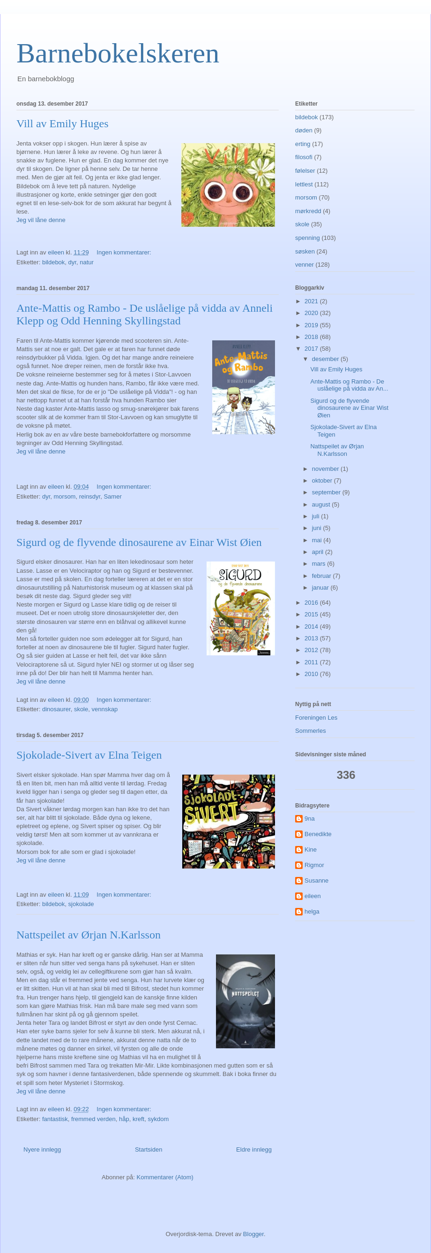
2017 (312, 348)
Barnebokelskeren (117, 53)
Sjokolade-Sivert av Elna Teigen (89, 755)
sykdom (158, 1118)
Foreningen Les (316, 717)
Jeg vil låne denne (41, 219)
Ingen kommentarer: (125, 252)
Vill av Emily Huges (62, 123)
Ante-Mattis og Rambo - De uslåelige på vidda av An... (349, 385)
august (322, 504)
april (318, 551)
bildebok (53, 262)
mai (318, 540)
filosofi (303, 157)
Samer (112, 496)
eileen (313, 895)
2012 (312, 649)
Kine (311, 849)
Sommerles (310, 730)
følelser (305, 170)
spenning (307, 237)
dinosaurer (56, 709)
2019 (312, 325)
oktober (323, 480)
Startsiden (149, 1149)
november (326, 468)
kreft (138, 1118)
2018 (312, 336)
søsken (305, 251)
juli (316, 516)
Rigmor (314, 865)
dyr (72, 262)
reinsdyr (90, 496)
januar (321, 587)
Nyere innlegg (42, 1149)
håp (124, 1118)
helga (312, 911)
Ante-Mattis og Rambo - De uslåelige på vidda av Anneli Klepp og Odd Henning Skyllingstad (144, 314)
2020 (312, 312)
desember (326, 358)
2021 (312, 301)
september (327, 492)
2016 (312, 602)
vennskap (104, 709)
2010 (312, 673)
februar (322, 575)
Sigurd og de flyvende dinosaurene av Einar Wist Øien (139, 542)
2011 (312, 662)
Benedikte (318, 834)
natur (87, 262)
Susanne (316, 880)
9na (310, 818)
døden (303, 130)
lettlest (304, 184)
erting (303, 143)
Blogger (253, 1234)
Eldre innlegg (254, 1149)
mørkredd (308, 211)
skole (81, 709)
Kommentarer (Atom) (165, 1177)
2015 (312, 614)
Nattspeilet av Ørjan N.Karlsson (88, 935)
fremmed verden (93, 1118)
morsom (65, 496)
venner (304, 264)
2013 (312, 638)
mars (319, 563)
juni (317, 527)
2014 (312, 626)
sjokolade (81, 903)
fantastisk (55, 1118)
